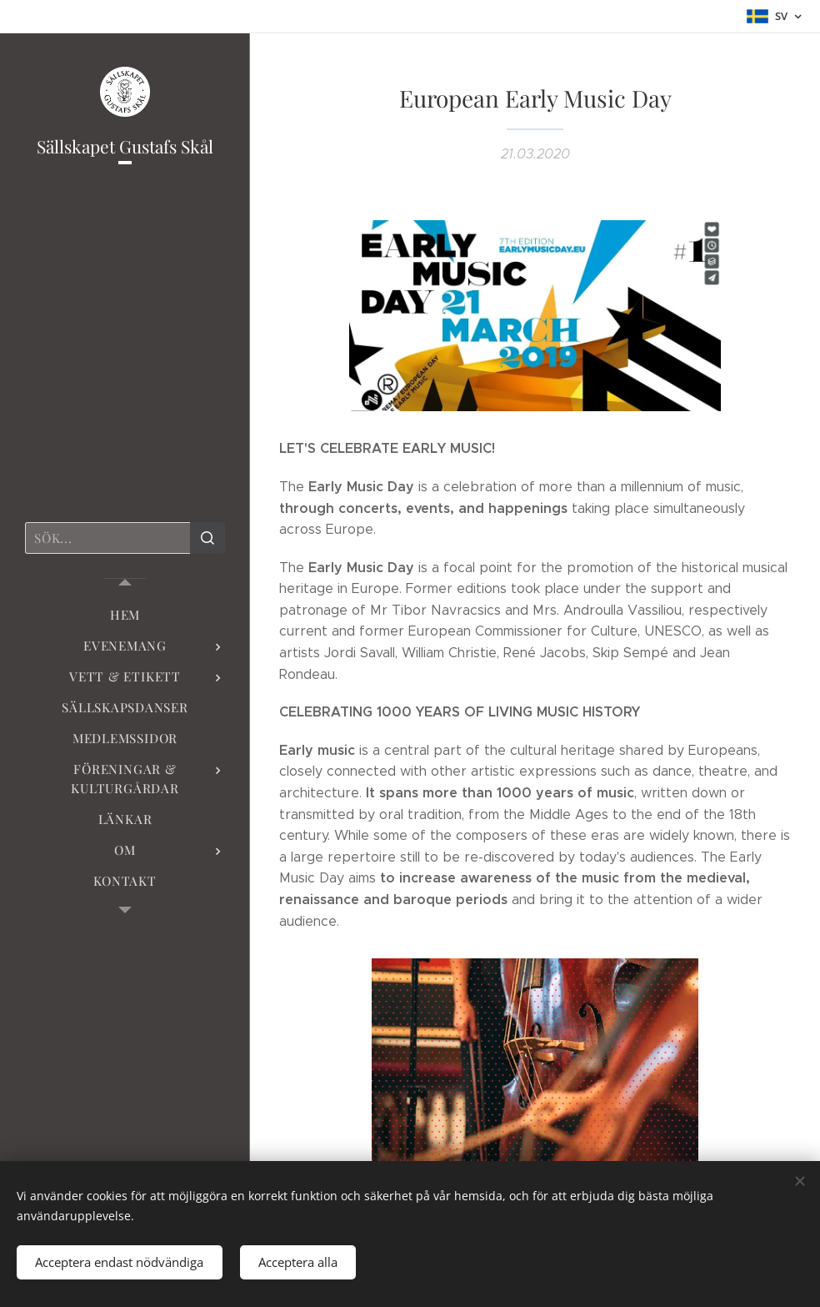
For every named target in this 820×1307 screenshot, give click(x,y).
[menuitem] (125, 615)
